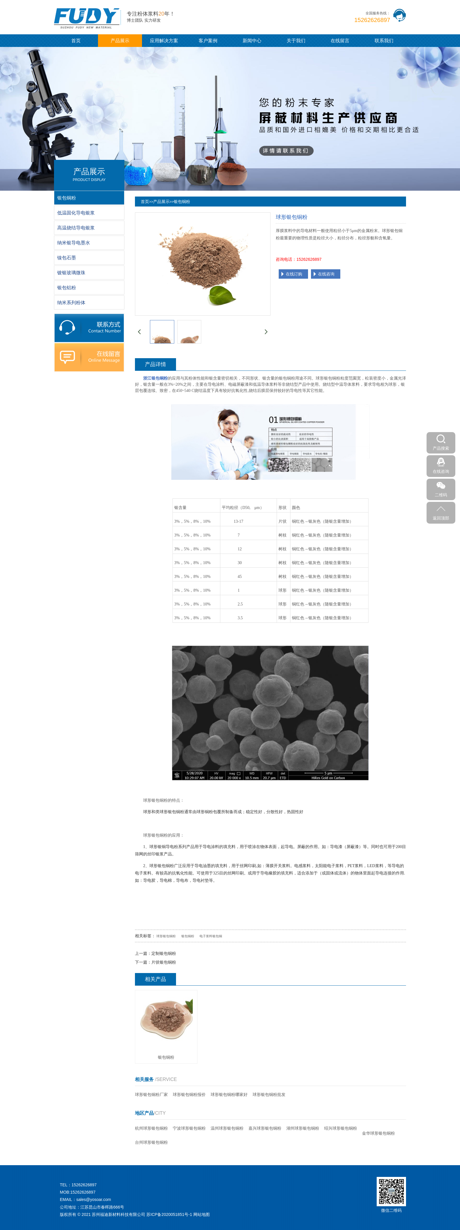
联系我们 (384, 40)
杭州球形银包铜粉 (151, 1128)
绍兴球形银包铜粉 (340, 1128)
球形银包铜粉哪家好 (229, 1094)
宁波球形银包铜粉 (189, 1128)
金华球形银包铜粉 (378, 1133)
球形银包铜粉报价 (189, 1094)
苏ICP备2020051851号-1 (169, 1214)
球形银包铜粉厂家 (151, 1094)
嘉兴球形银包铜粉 (264, 1128)
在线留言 (340, 40)
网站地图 (201, 1214)
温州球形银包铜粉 (227, 1128)
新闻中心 (252, 40)
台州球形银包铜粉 (151, 1142)
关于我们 (296, 40)
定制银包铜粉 (163, 953)
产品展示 (120, 40)
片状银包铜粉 (163, 962)
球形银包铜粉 (166, 936)
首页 (76, 40)
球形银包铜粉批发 (269, 1094)
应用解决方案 (164, 40)
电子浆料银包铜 (210, 936)
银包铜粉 (182, 201)
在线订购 (294, 274)
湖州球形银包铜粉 (302, 1128)
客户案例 (208, 40)
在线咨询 (326, 274)
